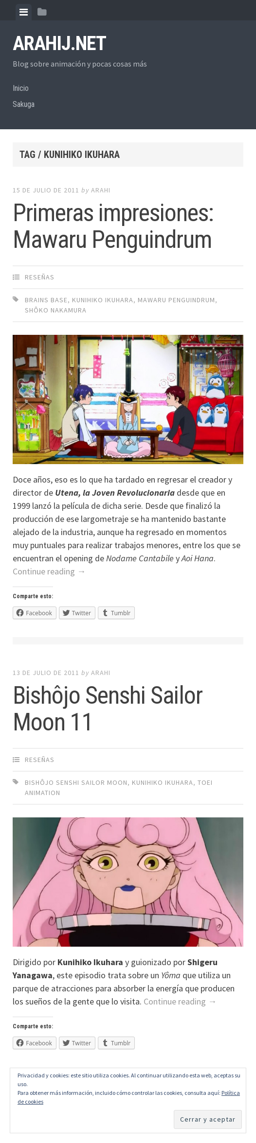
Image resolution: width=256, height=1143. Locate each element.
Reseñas (40, 277)
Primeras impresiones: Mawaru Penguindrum (113, 226)
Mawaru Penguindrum (176, 299)
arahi (100, 190)
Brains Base (46, 299)
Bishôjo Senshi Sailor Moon (76, 782)
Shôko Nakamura (56, 310)
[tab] (24, 12)
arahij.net (59, 43)
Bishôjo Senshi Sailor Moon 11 (107, 708)
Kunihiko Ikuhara (102, 299)
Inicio (21, 88)
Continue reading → (49, 571)
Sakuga (24, 104)
